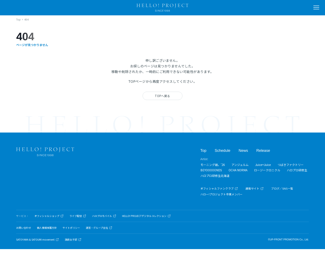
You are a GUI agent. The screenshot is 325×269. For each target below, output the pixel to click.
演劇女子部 (73, 239)
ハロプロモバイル (104, 216)
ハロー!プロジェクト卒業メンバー (221, 194)
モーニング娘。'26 (212, 164)
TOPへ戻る (162, 96)
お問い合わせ (23, 227)
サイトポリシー (71, 227)
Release (263, 150)
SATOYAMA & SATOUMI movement (37, 239)
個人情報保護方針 (47, 227)
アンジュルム (240, 164)
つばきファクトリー (291, 164)
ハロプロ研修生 (297, 170)
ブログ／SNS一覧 (282, 188)
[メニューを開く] (316, 7)
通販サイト (254, 188)
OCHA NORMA (238, 170)
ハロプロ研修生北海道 (214, 175)
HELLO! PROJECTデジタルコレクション (146, 216)
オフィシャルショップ (49, 216)
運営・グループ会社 (99, 227)
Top (203, 150)
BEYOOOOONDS (211, 170)
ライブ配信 (77, 216)
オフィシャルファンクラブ (219, 188)
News (243, 150)
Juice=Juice (263, 164)
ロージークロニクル (267, 170)
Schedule (222, 150)
